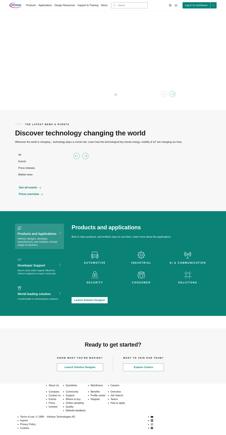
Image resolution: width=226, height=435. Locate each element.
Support (70, 395)
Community (72, 391)
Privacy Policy (28, 424)
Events (52, 399)
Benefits (95, 391)
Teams (114, 399)
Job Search (116, 395)
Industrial (141, 262)
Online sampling (75, 403)
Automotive (95, 262)
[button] (170, 5)
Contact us (55, 395)
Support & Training (88, 5)
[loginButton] (200, 5)
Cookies (24, 428)
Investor (53, 406)
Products (31, 5)
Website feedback (76, 410)
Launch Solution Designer (89, 300)
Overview (115, 391)
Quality (69, 406)
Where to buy (73, 399)
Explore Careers (143, 367)
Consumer (141, 282)
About (104, 5)
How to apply (117, 403)
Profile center (98, 395)
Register (95, 399)
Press (52, 403)
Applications (45, 5)
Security (94, 282)
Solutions (187, 282)
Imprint (24, 420)
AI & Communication (188, 262)
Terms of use (27, 416)
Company (54, 391)
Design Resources (64, 5)
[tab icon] (95, 258)
